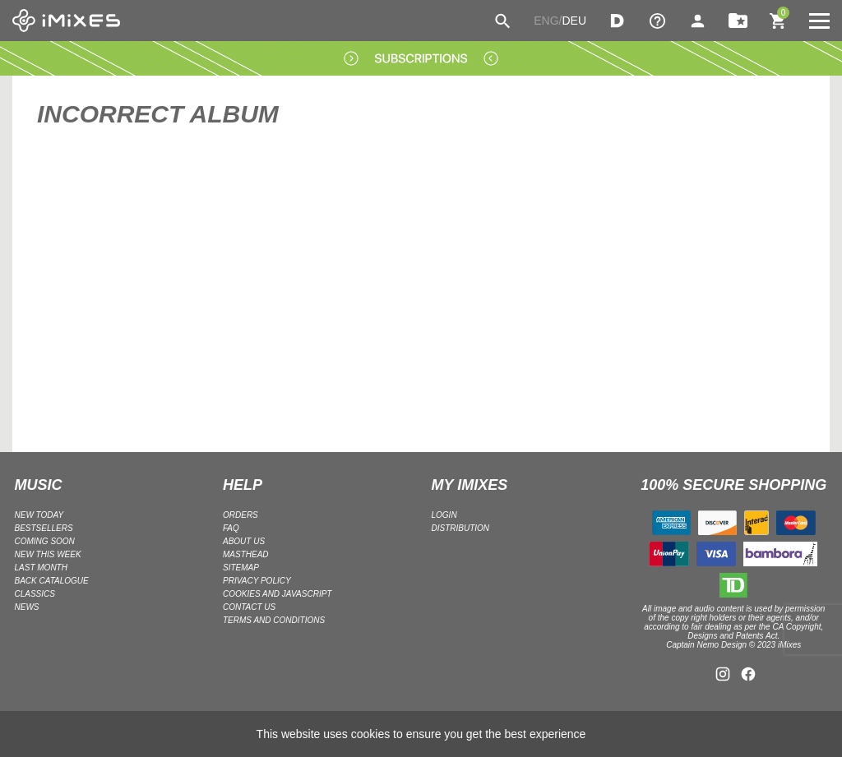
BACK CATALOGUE (52, 580)
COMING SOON (45, 541)
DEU (574, 20)
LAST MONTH (41, 567)
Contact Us (249, 607)
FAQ (231, 528)
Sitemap (241, 567)
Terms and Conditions (274, 620)
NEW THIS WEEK (48, 554)
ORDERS (240, 514)
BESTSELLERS (44, 528)
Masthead (246, 554)
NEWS (27, 607)
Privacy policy (257, 580)
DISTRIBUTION (461, 528)
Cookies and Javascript (277, 593)
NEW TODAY (39, 514)
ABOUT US (244, 541)
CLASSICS (35, 593)
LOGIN (444, 514)
